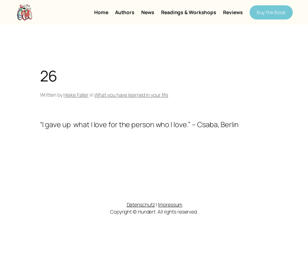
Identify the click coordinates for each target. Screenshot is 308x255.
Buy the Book (271, 12)
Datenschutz (141, 204)
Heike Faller (76, 94)
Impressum (170, 204)
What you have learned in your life (132, 94)
